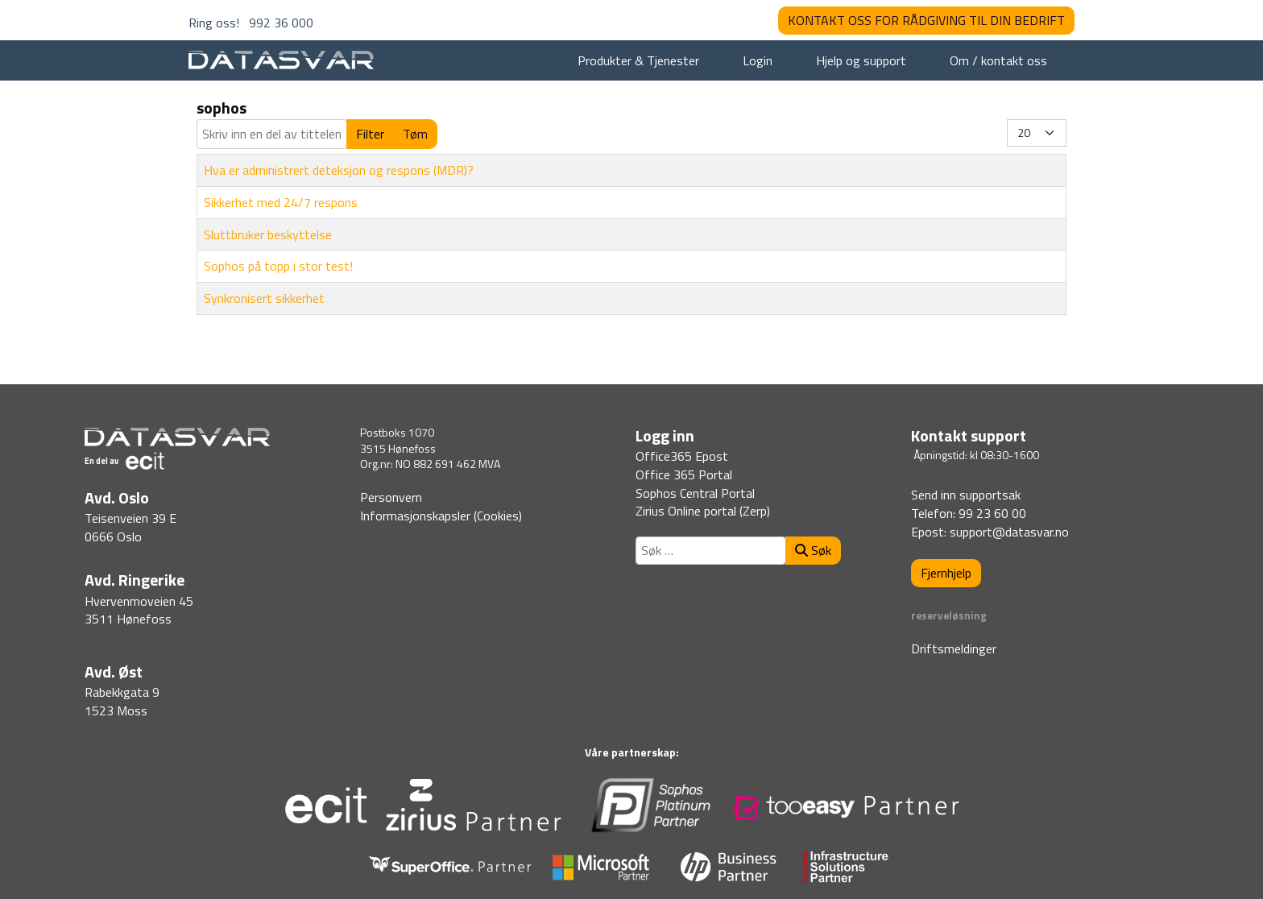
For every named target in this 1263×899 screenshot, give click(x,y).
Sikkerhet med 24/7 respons (281, 202)
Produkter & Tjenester (638, 60)
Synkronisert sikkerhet (264, 298)
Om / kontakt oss (998, 60)
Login (757, 60)
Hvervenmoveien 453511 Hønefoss (139, 610)
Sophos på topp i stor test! (278, 266)
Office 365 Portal (684, 474)
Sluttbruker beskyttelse (268, 234)
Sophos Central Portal (695, 493)
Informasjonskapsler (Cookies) (441, 515)
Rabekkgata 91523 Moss (122, 701)
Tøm (415, 133)
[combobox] (711, 550)
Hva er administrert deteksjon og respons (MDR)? (339, 170)
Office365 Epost (682, 456)
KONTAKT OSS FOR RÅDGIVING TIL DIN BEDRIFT (926, 20)
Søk (813, 550)
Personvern (391, 497)
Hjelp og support (861, 60)
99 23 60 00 (992, 513)
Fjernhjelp (946, 572)
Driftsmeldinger (953, 648)
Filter (370, 133)
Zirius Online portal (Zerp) (703, 510)
